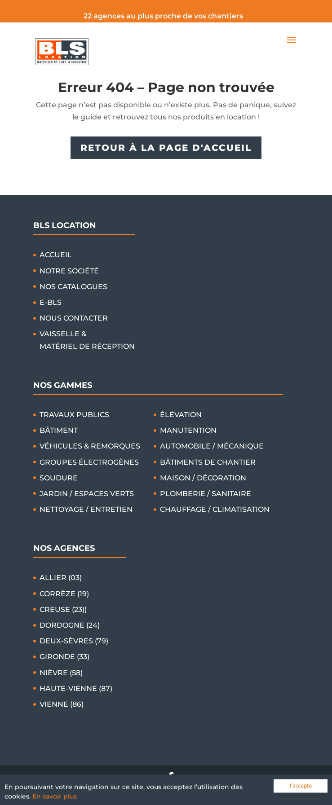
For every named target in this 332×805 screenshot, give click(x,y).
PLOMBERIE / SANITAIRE (205, 493)
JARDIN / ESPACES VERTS (87, 493)
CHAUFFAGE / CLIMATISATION (215, 509)
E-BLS (51, 302)
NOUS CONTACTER (74, 318)
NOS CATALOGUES (73, 286)
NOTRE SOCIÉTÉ (69, 271)
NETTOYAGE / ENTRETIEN (86, 509)
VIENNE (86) (62, 704)
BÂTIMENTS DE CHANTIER (208, 462)
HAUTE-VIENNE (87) (76, 688)
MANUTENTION (188, 430)
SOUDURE (59, 478)
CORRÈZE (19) (64, 593)
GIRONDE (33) (64, 656)
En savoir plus (54, 798)
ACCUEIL (56, 255)
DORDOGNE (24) (70, 625)
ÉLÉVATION (181, 414)
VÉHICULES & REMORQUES (90, 446)
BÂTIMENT (59, 430)
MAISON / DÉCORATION (203, 478)
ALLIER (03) (61, 577)
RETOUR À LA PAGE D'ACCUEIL (166, 147)
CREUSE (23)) (63, 609)
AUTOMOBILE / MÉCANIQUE (212, 446)
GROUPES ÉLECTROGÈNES (89, 462)
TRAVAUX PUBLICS (74, 414)
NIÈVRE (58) (61, 673)
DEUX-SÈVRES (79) (74, 641)
